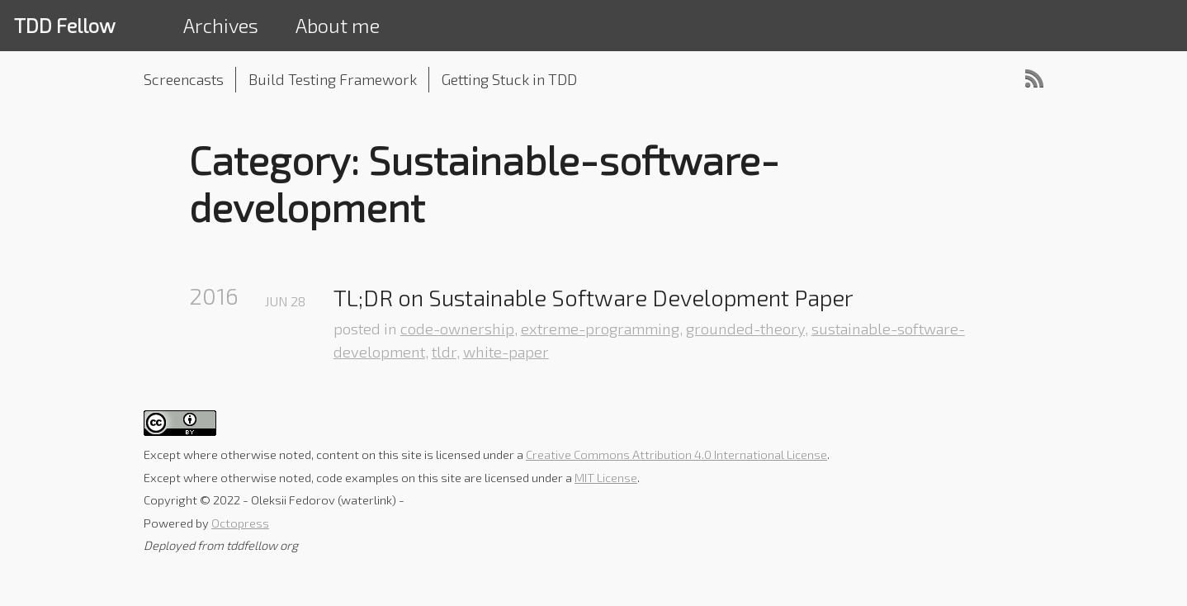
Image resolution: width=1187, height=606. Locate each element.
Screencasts (184, 79)
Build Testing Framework (332, 79)
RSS (1034, 78)
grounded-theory (745, 329)
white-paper (506, 352)
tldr (444, 352)
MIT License (606, 477)
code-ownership (457, 329)
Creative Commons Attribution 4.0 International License (676, 454)
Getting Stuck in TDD (509, 79)
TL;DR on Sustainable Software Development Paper (593, 297)
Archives (220, 25)
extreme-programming (600, 329)
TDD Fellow (65, 25)
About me (338, 25)
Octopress (240, 522)
